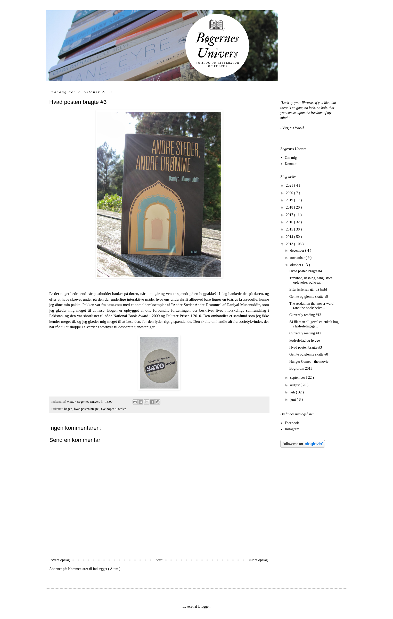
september (298, 377)
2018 (290, 207)
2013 (290, 244)
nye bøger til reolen (113, 409)
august (295, 385)
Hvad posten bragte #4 (305, 271)
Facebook (292, 423)
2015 (290, 229)
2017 (290, 215)
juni (293, 399)
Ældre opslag (258, 560)
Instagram (292, 429)
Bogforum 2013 (300, 368)
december (297, 250)
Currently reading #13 (305, 315)
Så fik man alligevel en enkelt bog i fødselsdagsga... (314, 324)
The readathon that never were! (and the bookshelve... (311, 306)
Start (159, 560)
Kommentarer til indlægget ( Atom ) (94, 569)
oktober (296, 265)
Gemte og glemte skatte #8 (308, 354)
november (297, 258)
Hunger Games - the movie (309, 362)
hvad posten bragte (86, 409)
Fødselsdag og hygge (304, 340)
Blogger (203, 606)
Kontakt (291, 164)
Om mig (291, 158)
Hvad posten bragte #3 (305, 347)
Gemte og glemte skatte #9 (308, 297)
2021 (290, 185)
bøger (68, 409)
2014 (290, 237)
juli (293, 392)
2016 (290, 222)
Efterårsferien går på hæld (308, 289)
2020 (290, 193)
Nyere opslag (60, 560)
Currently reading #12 (305, 333)
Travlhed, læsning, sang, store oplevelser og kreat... (310, 280)
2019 (290, 200)
